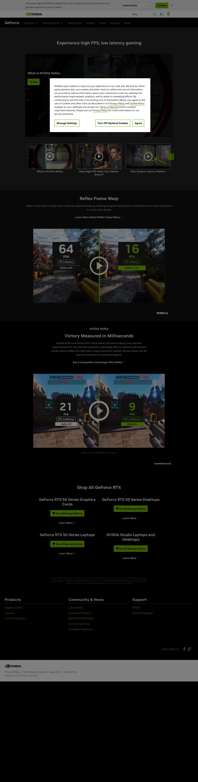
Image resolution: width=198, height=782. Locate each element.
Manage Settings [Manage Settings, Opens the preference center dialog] (67, 123)
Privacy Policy (117, 103)
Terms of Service (109, 106)
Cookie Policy (137, 103)
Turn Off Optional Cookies (113, 123)
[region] (100, 105)
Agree (138, 123)
